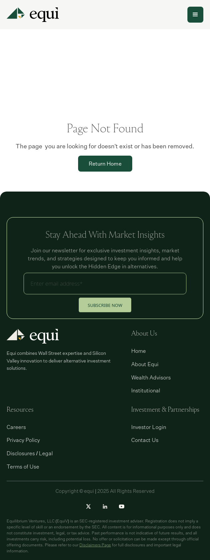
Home (138, 351)
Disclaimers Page (95, 544)
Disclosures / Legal (30, 453)
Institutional (145, 390)
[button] (195, 15)
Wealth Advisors (151, 377)
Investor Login (148, 427)
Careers (16, 427)
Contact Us (144, 440)
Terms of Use (23, 466)
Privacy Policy (23, 440)
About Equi (144, 364)
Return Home (105, 163)
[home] (33, 14)
